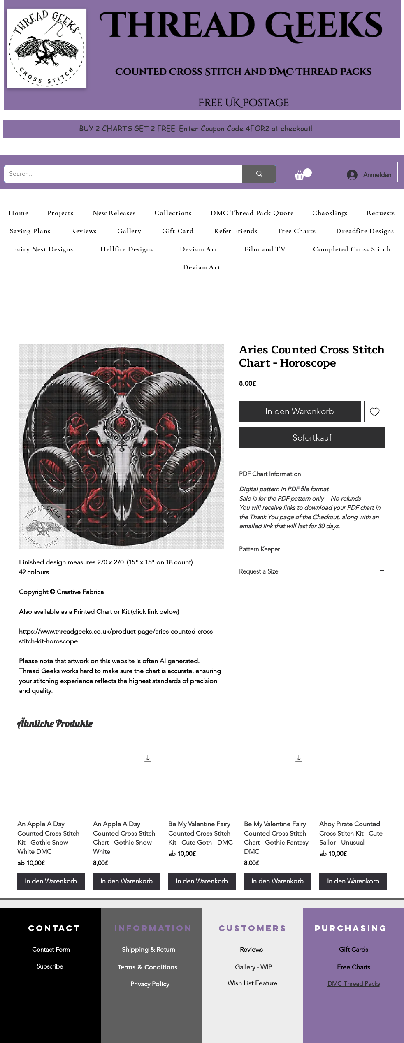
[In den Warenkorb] (51, 881)
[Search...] (117, 174)
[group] (202, 818)
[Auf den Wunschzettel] (374, 411)
